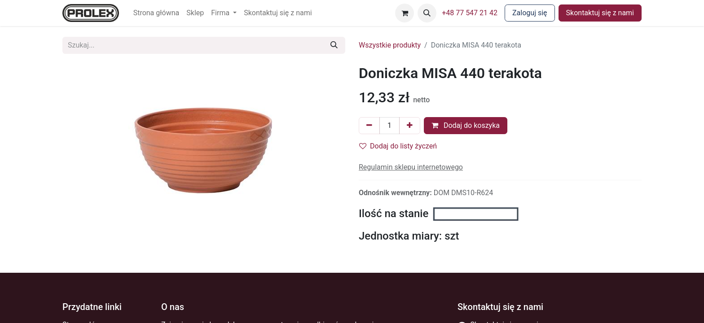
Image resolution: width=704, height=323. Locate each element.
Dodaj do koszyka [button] (465, 125)
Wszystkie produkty (390, 45)
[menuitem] (156, 13)
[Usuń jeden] (369, 125)
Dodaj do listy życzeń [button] (398, 146)
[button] (427, 13)
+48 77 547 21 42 (469, 13)
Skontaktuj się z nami (600, 13)
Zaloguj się (529, 13)
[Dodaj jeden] (409, 125)
